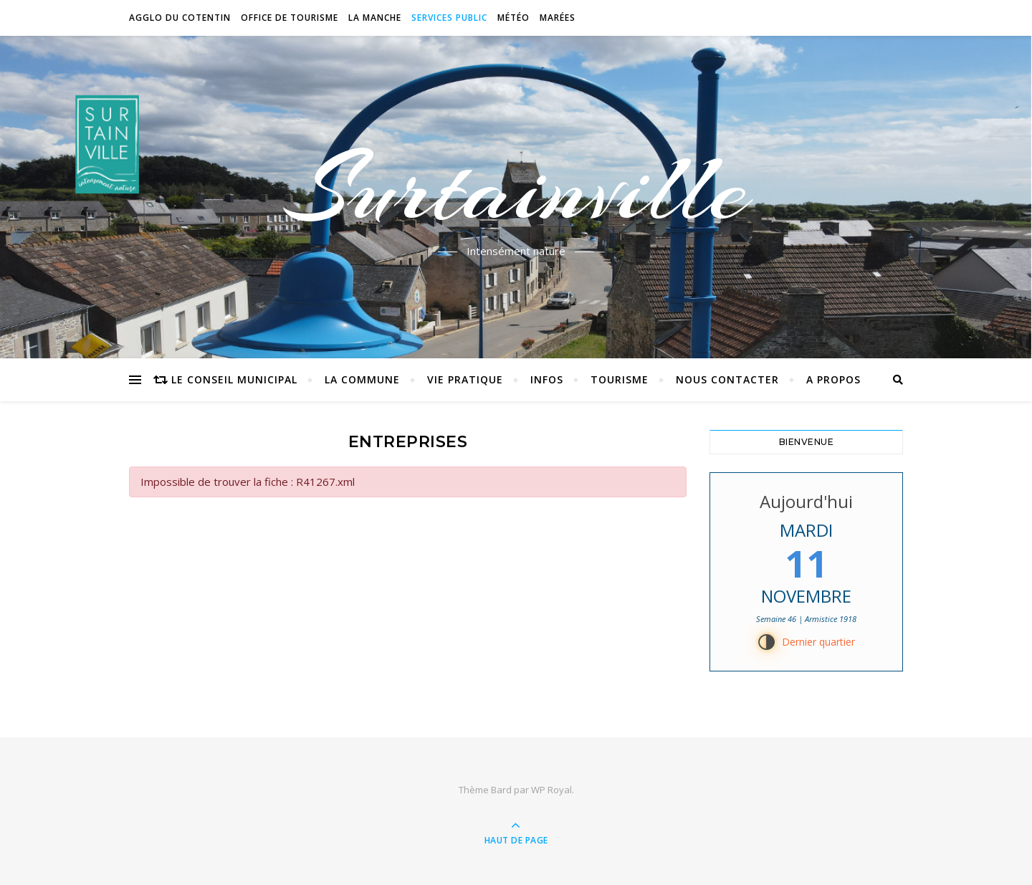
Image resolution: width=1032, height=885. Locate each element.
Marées (557, 17)
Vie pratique (465, 379)
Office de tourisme (289, 17)
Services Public (449, 17)
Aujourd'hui (806, 501)
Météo (513, 17)
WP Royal (551, 789)
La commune (362, 379)
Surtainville (516, 188)
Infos (546, 379)
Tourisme (620, 379)
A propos (833, 379)
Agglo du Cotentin (180, 17)
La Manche (374, 17)
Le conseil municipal (234, 379)
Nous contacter (727, 379)
